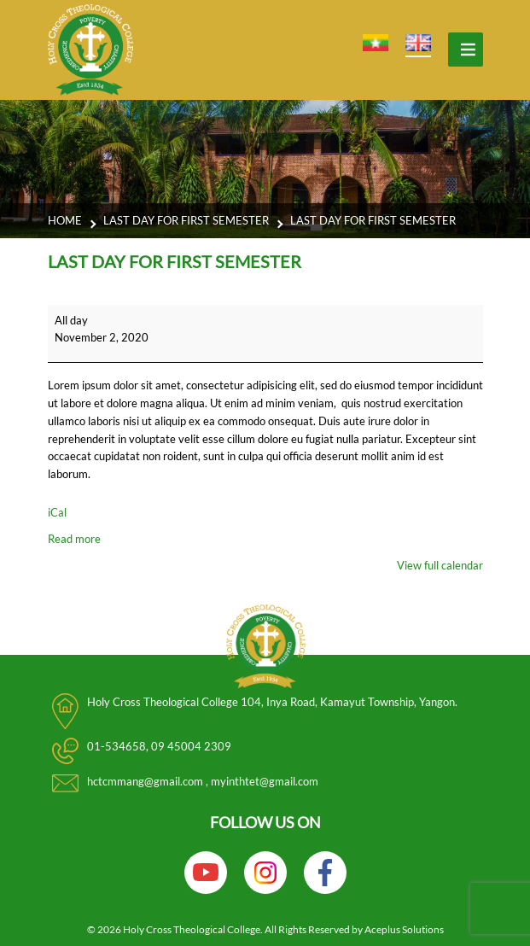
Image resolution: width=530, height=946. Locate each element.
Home (65, 220)
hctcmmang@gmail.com (146, 781)
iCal (57, 512)
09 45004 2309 (191, 746)
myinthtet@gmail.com (264, 781)
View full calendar (440, 565)
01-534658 (116, 746)
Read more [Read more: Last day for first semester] (74, 539)
